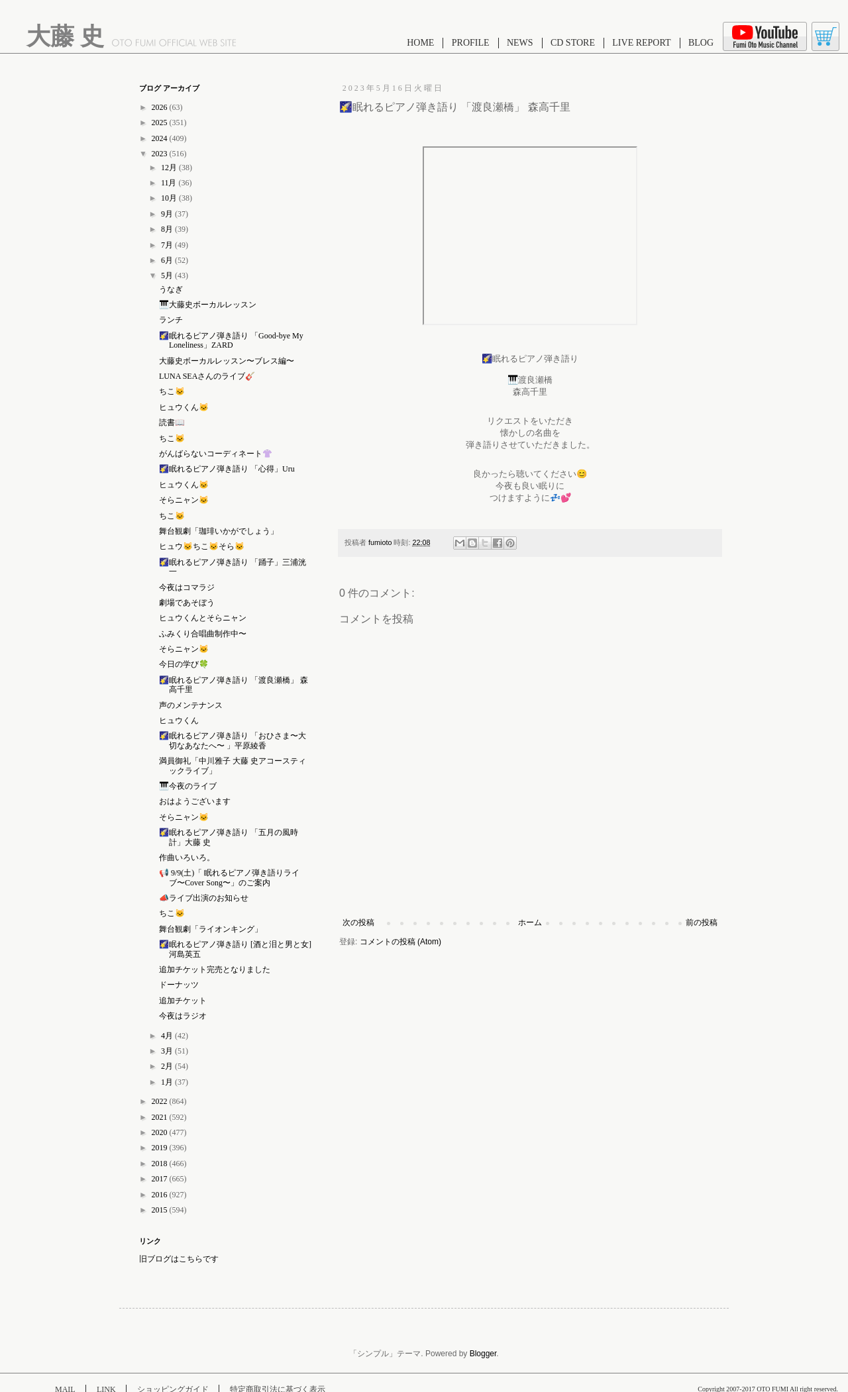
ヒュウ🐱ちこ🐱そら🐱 (201, 546)
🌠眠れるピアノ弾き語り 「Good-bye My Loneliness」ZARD (231, 340)
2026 (161, 107)
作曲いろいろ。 (187, 857)
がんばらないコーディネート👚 (215, 453)
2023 (161, 153)
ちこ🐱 (172, 391)
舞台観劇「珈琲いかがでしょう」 (218, 531)
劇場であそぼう (187, 602)
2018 (161, 1163)
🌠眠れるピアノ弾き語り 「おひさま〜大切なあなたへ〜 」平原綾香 (232, 740)
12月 (170, 167)
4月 (168, 1035)
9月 (168, 214)
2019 (161, 1147)
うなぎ (171, 289)
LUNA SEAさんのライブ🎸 (207, 376)
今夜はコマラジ (187, 587)
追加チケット (183, 1000)
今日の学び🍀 (184, 664)
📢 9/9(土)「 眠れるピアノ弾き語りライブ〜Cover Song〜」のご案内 (229, 877)
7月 (168, 245)
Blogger (483, 1353)
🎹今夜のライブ (188, 786)
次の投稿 (358, 922)
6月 (168, 260)
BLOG (701, 43)
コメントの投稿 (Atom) (400, 941)
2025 (161, 122)
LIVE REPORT (641, 43)
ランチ (171, 319)
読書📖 (172, 422)
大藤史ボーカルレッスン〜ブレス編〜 (226, 361)
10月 (170, 198)
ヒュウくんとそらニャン (202, 617)
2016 (161, 1194)
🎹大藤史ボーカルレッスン (207, 304)
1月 (168, 1082)
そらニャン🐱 (184, 500)
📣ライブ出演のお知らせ (203, 898)
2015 (161, 1210)
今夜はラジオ (183, 1015)
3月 (168, 1051)
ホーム (530, 922)
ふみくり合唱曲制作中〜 (202, 633)
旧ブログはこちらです (179, 1259)
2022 (161, 1101)
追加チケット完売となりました (214, 969)
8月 (168, 229)
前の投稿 (701, 922)
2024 (161, 138)
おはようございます (195, 801)
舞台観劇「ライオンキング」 (210, 929)
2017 (161, 1178)
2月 (168, 1066)
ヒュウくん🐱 (184, 407)
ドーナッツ (179, 984)
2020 (161, 1132)
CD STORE (573, 43)
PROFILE (471, 43)
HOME (420, 43)
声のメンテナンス (191, 705)
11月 (170, 182)
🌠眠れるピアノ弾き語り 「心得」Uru (227, 468)
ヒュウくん (179, 720)
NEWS (520, 43)
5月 (168, 275)
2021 (161, 1117)
